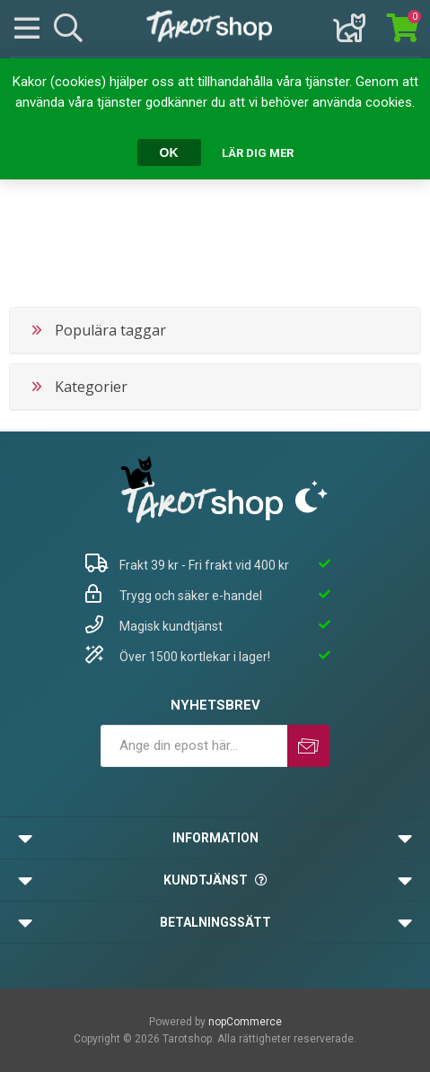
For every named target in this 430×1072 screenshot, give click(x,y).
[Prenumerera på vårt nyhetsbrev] (194, 746)
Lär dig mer (258, 153)
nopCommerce (245, 1021)
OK (169, 152)
